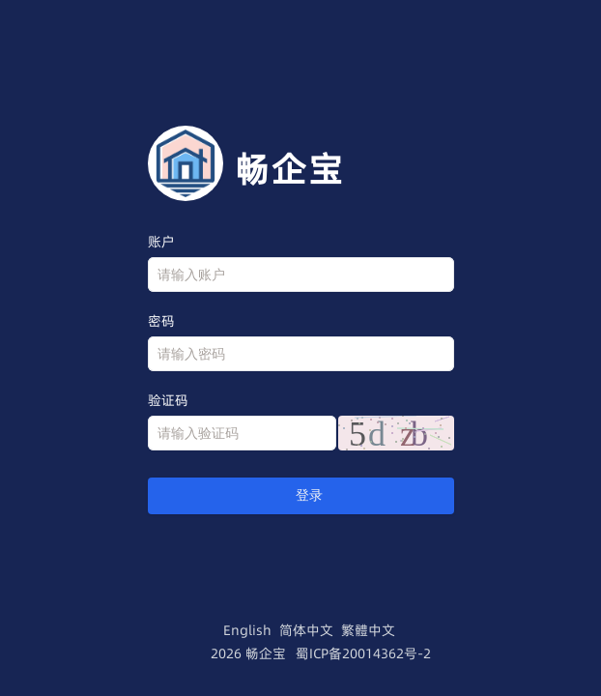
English (247, 630)
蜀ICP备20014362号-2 (363, 653)
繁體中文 (368, 630)
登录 (300, 495)
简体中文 (306, 630)
